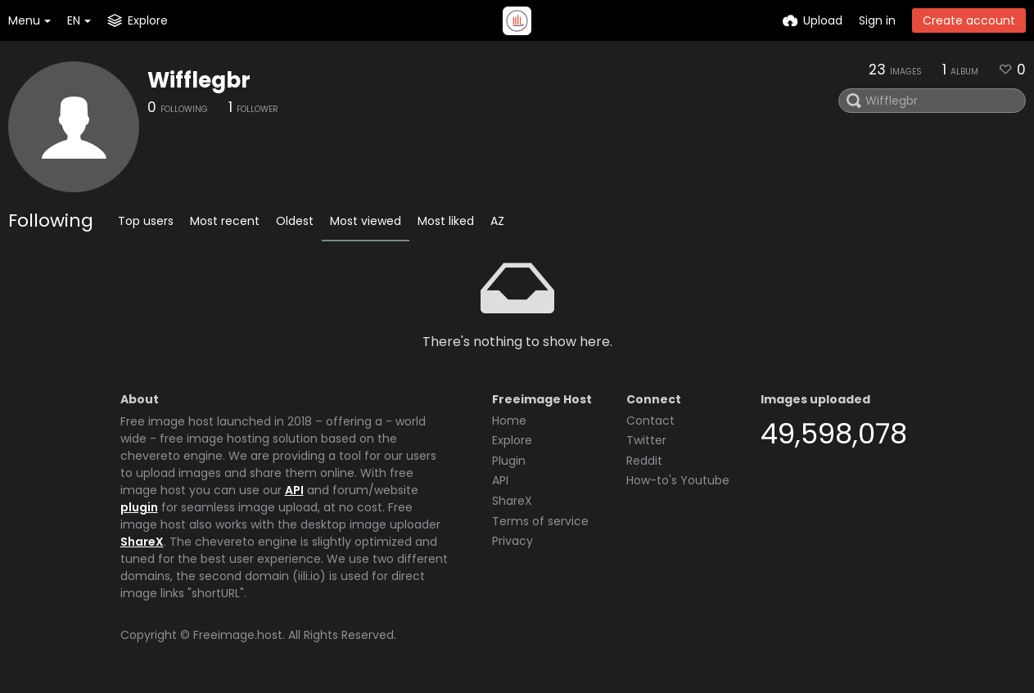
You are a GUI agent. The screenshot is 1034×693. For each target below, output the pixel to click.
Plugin (509, 460)
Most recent (225, 221)
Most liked (446, 221)
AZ (497, 221)
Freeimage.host (237, 635)
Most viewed (365, 221)
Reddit (644, 460)
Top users (146, 221)
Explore (512, 440)
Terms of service (540, 521)
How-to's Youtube (677, 480)
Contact (650, 420)
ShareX (142, 541)
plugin (139, 507)
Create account (969, 20)
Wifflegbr (199, 80)
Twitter (646, 440)
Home (509, 420)
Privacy (512, 541)
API (294, 490)
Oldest (295, 221)
